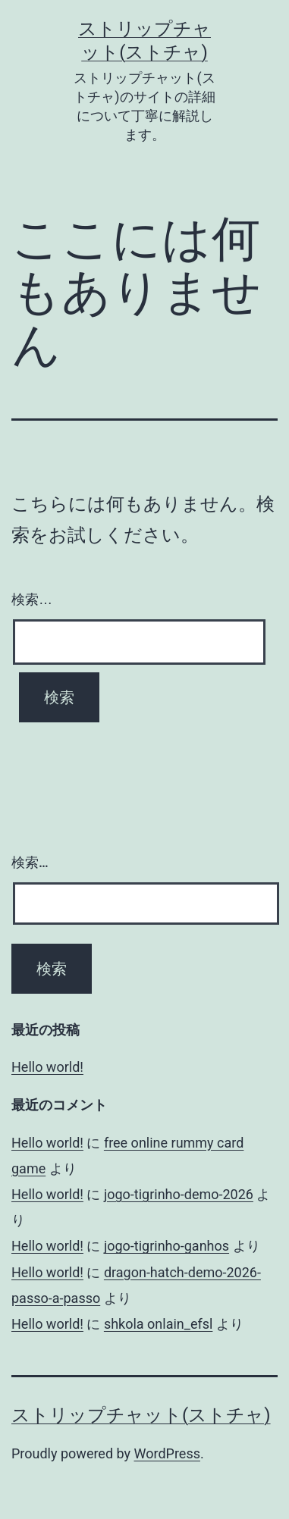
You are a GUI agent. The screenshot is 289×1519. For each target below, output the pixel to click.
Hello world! (47, 1067)
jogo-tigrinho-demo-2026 (178, 1194)
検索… (31, 599)
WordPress (167, 1453)
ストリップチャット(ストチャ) (141, 1415)
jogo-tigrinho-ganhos (166, 1246)
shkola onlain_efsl (158, 1324)
